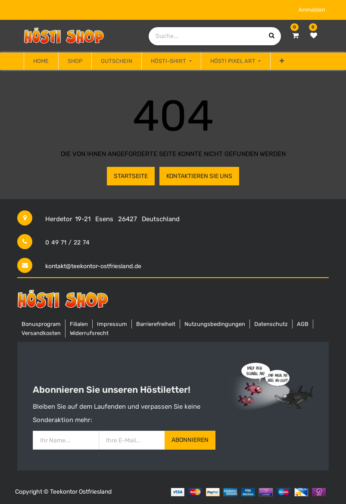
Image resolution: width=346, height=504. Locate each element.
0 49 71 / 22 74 (67, 242)
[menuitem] (40, 61)
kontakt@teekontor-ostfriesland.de (93, 266)
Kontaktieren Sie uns (199, 176)
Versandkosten (41, 333)
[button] (282, 61)
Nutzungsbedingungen (214, 324)
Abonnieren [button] (190, 440)
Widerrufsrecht (89, 333)
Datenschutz (271, 324)
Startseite (131, 176)
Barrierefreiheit (155, 324)
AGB (303, 324)
